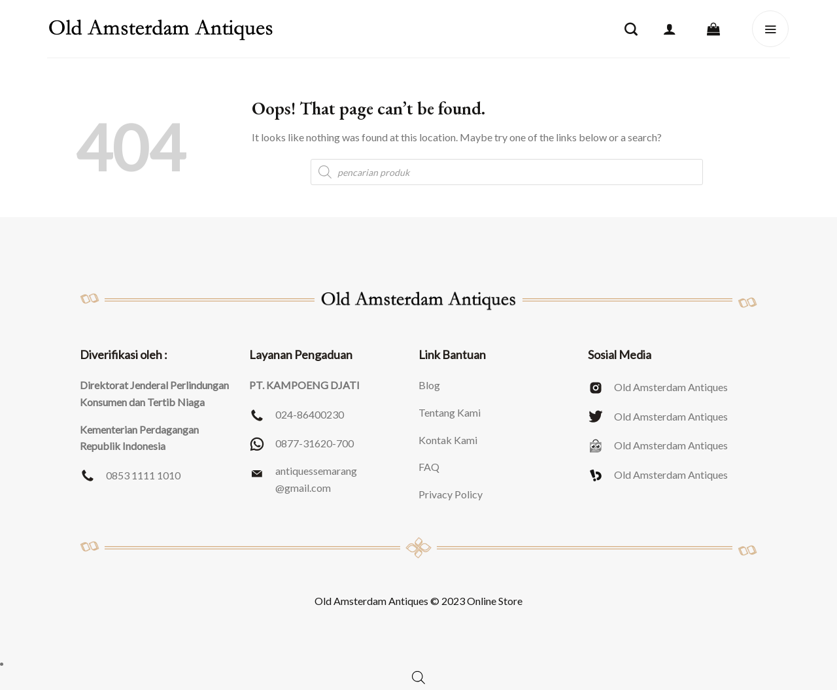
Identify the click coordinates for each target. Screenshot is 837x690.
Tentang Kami (449, 412)
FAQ (428, 466)
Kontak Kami (447, 440)
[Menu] (770, 28)
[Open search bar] (418, 677)
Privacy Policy (450, 494)
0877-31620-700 (314, 443)
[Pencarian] (631, 28)
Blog (429, 385)
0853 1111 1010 (143, 475)
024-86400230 (309, 414)
